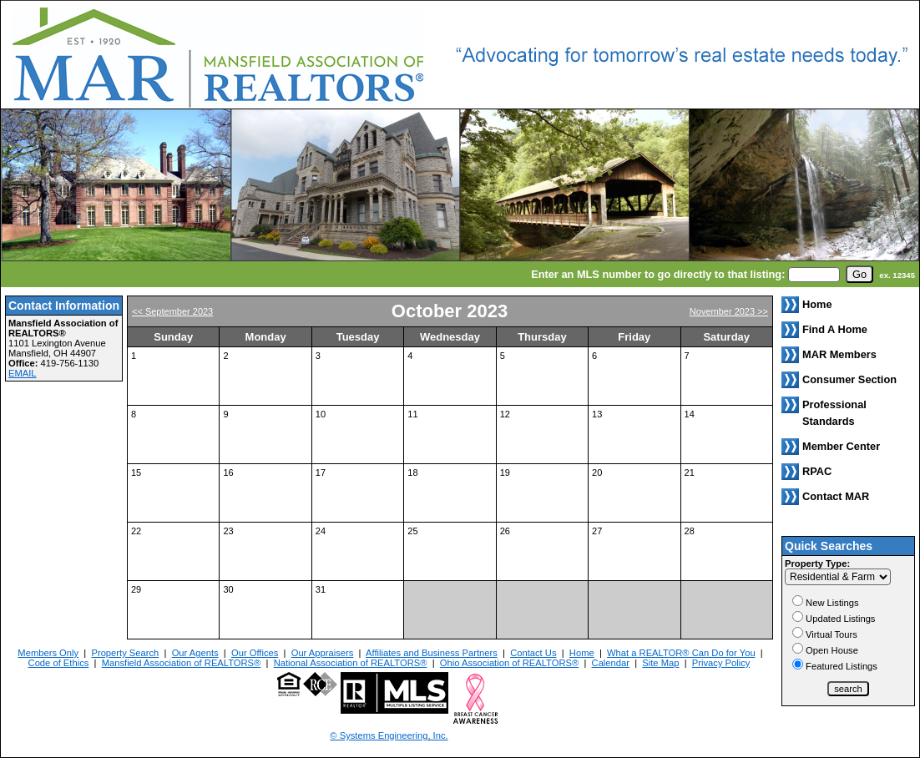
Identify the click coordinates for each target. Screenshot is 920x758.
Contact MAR (835, 496)
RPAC (817, 471)
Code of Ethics (58, 663)
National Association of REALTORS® (350, 663)
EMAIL (22, 373)
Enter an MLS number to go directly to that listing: (658, 274)
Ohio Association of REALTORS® (509, 663)
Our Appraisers (322, 653)
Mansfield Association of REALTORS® (181, 663)
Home (581, 653)
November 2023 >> (729, 311)
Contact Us (533, 653)
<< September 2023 (172, 311)
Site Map (660, 663)
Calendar (610, 663)
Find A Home (834, 329)
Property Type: (817, 563)
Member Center (841, 446)
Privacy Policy (721, 663)
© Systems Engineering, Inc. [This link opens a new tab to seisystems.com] (388, 735)
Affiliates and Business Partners (432, 653)
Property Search (125, 653)
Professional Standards (834, 412)
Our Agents (195, 653)
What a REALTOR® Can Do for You (681, 653)
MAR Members (839, 354)
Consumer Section (849, 379)
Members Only (48, 653)
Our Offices (254, 653)
